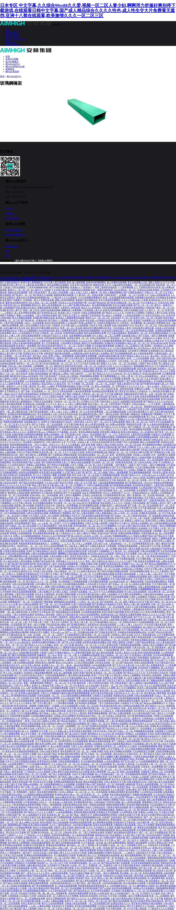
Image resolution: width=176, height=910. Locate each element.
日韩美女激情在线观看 (14, 551)
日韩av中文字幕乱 (126, 850)
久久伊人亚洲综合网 (108, 645)
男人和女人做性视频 (54, 437)
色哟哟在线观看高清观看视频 (67, 799)
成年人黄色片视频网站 (70, 495)
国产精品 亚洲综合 (80, 490)
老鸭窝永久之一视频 (39, 586)
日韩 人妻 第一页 (129, 376)
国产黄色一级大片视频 (59, 500)
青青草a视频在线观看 (103, 419)
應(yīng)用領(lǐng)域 (15, 39)
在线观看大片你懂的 (164, 731)
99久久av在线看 (162, 690)
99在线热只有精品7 (124, 733)
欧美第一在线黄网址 (157, 906)
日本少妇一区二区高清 (118, 660)
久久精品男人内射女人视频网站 (125, 675)
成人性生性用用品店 (94, 351)
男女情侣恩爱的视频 (165, 389)
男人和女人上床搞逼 (26, 508)
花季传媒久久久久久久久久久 (130, 386)
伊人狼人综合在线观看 (135, 591)
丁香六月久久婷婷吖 (59, 622)
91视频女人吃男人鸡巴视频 (51, 531)
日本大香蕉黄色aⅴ (51, 389)
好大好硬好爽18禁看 (63, 868)
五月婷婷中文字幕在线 (39, 612)
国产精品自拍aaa (65, 766)
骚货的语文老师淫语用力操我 (68, 366)
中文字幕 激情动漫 (147, 508)
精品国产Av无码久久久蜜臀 (41, 589)
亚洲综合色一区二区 (160, 657)
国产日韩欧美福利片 (10, 282)
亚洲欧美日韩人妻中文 (11, 285)
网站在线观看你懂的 (93, 782)
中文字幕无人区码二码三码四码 (159, 498)
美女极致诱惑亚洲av (95, 358)
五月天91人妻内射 (57, 399)
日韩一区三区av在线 (161, 604)
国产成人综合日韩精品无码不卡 (15, 460)
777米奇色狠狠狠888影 (37, 287)
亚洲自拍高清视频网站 (89, 330)
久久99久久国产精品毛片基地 (58, 483)
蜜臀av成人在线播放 (31, 640)
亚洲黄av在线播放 (93, 744)
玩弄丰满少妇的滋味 (147, 368)
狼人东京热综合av (142, 348)
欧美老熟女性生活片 (10, 665)
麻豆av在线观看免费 (71, 389)
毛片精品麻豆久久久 (49, 541)
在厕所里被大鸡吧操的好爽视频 (27, 434)
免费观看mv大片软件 (106, 361)
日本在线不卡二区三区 (122, 318)
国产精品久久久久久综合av (114, 427)
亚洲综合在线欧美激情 (148, 290)
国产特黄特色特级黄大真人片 (154, 384)
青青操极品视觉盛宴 (69, 680)
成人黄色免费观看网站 (115, 842)
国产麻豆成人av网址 (59, 373)
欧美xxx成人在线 (124, 320)
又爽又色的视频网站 (128, 868)
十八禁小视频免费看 (10, 733)
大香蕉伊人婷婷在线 (70, 308)
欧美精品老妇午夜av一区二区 (91, 716)
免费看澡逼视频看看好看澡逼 (68, 782)
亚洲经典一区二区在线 (143, 495)
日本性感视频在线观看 (147, 437)
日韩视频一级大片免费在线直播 (38, 300)
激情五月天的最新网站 (92, 343)
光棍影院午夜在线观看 (123, 670)
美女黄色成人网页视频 (155, 693)
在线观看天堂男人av (52, 467)
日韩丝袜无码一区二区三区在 (19, 429)
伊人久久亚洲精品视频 (155, 685)
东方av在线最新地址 (41, 361)
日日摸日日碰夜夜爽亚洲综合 (117, 744)
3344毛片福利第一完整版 (35, 500)
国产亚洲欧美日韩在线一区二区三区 (44, 832)
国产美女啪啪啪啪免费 (121, 353)
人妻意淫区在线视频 (13, 323)
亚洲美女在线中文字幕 (42, 371)
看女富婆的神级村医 (47, 792)
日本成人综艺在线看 (165, 328)
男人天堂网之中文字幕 (88, 401)
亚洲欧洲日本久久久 (114, 510)
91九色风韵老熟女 (69, 341)
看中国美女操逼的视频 (149, 399)
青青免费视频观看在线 (21, 444)
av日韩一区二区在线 (128, 513)
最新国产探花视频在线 (86, 300)
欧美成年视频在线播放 (138, 804)
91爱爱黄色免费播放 (117, 417)
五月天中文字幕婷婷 (93, 576)
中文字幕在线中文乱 (164, 366)
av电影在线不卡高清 (49, 341)
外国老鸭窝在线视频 (73, 333)
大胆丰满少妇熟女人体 (25, 820)
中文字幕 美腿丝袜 (114, 394)
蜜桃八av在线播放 (25, 315)
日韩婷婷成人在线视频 (153, 718)
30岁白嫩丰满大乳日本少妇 (16, 328)
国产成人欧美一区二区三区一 (157, 855)
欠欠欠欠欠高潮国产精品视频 (122, 668)
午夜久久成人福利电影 (32, 566)
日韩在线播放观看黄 (31, 335)
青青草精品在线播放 (76, 723)
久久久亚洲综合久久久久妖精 (28, 338)
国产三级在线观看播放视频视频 (108, 483)
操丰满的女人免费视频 (36, 455)
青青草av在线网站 (139, 523)
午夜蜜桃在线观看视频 (108, 439)
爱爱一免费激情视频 (33, 683)
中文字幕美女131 (149, 302)
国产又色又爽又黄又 (74, 358)
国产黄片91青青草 (21, 619)
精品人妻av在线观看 (45, 449)
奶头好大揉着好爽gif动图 (89, 728)
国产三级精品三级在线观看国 (143, 683)
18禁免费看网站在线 (17, 556)
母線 (8, 251)
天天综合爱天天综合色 (96, 584)
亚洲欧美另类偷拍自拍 (29, 498)
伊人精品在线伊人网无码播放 (46, 460)
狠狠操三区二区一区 (118, 452)
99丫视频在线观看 (135, 581)
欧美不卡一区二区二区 (76, 901)
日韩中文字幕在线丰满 (67, 614)
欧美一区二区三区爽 (64, 645)
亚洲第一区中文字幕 (150, 480)
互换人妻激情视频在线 (149, 586)
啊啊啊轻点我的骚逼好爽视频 (72, 553)
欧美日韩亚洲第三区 (165, 733)
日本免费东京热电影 (70, 343)
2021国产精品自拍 (97, 302)
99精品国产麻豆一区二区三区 (160, 308)
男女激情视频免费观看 (140, 472)
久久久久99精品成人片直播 (134, 300)
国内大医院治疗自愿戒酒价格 (17, 475)
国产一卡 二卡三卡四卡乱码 (115, 434)
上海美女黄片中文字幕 (149, 546)
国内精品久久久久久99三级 (101, 733)
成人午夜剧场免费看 (143, 353)
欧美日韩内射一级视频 (25, 706)
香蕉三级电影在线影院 (106, 287)
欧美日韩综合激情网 (54, 323)
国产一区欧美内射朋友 (67, 429)
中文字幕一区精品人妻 (78, 442)
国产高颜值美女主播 (160, 452)
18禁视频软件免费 (61, 477)
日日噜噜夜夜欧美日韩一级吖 (117, 495)
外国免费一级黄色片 (49, 650)
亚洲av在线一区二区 (92, 837)
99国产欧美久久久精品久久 (101, 711)
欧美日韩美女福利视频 (113, 612)
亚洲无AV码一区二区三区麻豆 (24, 351)
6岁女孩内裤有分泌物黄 (134, 883)
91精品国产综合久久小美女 (55, 335)
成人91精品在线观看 (68, 457)
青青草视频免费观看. (41, 477)
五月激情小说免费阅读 (122, 891)
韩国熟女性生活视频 (123, 695)
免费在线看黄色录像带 (48, 308)
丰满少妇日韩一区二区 (143, 647)
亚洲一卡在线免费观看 (108, 650)
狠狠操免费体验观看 (142, 721)
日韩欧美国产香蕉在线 (78, 399)
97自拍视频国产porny (162, 637)
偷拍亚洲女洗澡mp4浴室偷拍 (24, 376)
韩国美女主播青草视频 (130, 614)
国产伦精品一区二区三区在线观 (20, 526)
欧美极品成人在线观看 (34, 404)
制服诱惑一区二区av (47, 655)
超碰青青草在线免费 (24, 457)
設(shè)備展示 (12, 34)
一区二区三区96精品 (127, 363)
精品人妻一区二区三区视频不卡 (70, 485)
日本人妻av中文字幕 (147, 553)
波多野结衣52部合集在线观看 (101, 624)
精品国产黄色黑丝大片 (46, 769)
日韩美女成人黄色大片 (161, 777)
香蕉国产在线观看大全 (144, 320)
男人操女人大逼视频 (111, 315)
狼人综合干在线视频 (103, 465)
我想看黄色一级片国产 (21, 853)
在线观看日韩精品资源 (163, 515)
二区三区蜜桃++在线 (24, 766)
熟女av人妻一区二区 (68, 439)
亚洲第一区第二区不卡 (25, 756)
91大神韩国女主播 (128, 812)
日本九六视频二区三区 (81, 465)
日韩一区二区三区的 (164, 622)
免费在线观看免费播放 (129, 533)
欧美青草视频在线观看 (120, 647)
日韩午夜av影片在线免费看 (13, 746)
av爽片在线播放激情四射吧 (44, 553)
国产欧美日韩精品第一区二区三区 (123, 302)
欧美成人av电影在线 (62, 802)
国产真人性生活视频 (72, 642)
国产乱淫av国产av (159, 660)
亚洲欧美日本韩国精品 (133, 308)
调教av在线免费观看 (64, 300)
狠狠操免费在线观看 (63, 295)
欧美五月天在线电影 (141, 538)
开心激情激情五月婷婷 (65, 855)
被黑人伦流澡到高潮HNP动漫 (72, 551)
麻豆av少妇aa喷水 (64, 662)
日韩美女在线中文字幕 (129, 815)
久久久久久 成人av (55, 404)
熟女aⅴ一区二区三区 (45, 766)
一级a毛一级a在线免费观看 (77, 665)
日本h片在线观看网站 (89, 614)
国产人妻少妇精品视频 (55, 566)
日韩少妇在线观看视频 (23, 584)
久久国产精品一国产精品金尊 (86, 883)
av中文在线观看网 (69, 706)
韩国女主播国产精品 (143, 536)
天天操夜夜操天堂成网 (143, 751)
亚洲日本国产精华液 (107, 533)
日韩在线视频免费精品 (156, 581)
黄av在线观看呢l (130, 736)
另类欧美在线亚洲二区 (126, 462)
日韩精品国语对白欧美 (150, 287)
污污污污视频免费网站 (41, 348)
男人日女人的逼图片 (13, 673)
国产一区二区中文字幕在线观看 (109, 422)
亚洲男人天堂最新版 (161, 493)
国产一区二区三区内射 (69, 510)
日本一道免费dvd (159, 455)
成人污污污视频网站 (106, 526)
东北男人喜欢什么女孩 (126, 652)
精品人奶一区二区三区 (138, 343)
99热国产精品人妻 (48, 378)
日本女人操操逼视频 (45, 429)
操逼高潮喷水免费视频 (86, 356)
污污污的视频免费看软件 (90, 297)
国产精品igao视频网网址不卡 (158, 564)
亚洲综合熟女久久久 (120, 903)
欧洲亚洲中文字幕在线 (124, 822)
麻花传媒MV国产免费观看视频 (57, 817)
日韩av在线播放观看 (144, 695)
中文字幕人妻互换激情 (55, 282)
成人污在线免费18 (62, 371)
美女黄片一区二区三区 (146, 325)
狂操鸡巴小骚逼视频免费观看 (14, 348)
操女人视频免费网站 (113, 292)
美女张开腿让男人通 (118, 726)
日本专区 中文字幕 (145, 690)
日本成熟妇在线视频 (86, 700)
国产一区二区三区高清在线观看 (98, 558)
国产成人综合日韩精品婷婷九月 (31, 399)
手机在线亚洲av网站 (56, 624)
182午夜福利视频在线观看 (139, 716)
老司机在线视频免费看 (62, 447)
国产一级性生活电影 (109, 414)
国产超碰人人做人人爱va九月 (53, 713)
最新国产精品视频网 (105, 368)
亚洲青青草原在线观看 (135, 878)
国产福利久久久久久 (155, 706)
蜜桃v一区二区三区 (14, 860)
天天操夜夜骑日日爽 (74, 635)
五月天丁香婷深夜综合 (115, 576)
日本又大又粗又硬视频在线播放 (140, 607)
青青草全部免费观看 (147, 827)
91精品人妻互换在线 (85, 361)
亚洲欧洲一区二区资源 (23, 417)
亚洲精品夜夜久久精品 (73, 609)
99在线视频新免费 (137, 417)
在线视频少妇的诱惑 (145, 297)
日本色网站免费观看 (98, 581)
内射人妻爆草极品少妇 (106, 513)
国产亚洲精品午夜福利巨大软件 (107, 604)
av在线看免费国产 (69, 579)
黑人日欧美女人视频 (74, 546)
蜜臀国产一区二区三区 (85, 447)
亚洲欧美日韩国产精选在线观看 (31, 875)
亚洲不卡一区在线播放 (141, 728)
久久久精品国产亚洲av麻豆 (157, 378)
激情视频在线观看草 (105, 830)
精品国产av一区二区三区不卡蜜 (52, 863)
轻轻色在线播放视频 (50, 310)
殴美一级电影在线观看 (94, 804)
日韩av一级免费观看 (64, 356)
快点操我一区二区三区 (75, 417)
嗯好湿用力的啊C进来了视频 (49, 744)
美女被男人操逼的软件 (34, 442)
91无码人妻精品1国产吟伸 (160, 842)
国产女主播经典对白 (100, 820)
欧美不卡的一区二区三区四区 (148, 318)
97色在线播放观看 (14, 812)
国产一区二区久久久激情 (156, 817)
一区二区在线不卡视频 (16, 515)
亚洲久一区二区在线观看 (151, 460)
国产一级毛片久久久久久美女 (35, 873)
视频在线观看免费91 (116, 804)
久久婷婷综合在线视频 (151, 792)
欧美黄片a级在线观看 (125, 574)
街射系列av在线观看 (151, 675)
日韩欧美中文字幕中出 (69, 378)
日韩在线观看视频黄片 (56, 675)
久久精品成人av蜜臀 (105, 460)
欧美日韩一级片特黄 (24, 629)
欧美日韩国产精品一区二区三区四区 (30, 774)
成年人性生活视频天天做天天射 (35, 325)
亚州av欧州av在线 (159, 343)
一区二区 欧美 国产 (22, 356)
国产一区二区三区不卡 (128, 840)
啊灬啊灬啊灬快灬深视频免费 (52, 893)
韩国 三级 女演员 (31, 310)
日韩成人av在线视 (141, 455)
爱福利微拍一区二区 (137, 333)
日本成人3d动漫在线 (92, 495)
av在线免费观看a (64, 812)
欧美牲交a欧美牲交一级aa (83, 500)
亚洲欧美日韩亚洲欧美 (34, 845)
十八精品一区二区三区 (88, 602)
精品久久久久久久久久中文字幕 (15, 485)
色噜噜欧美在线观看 (74, 744)
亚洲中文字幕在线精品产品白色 (56, 422)
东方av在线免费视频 (53, 546)
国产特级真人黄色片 (156, 503)
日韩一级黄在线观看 (49, 678)
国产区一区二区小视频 (110, 409)
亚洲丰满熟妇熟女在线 (46, 629)
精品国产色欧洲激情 (139, 657)
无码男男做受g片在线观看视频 (73, 741)
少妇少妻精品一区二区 (65, 571)
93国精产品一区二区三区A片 (33, 660)
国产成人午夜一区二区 (150, 868)
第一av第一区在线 (153, 394)
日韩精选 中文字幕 (60, 325)
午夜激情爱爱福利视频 (158, 883)
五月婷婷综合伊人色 (114, 520)
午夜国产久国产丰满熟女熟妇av (54, 652)
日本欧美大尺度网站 (135, 313)
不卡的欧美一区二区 (104, 860)
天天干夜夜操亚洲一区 (11, 518)
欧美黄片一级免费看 (26, 346)
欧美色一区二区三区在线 (129, 444)
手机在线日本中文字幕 (60, 830)
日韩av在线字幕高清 (49, 751)
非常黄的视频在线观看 (129, 698)
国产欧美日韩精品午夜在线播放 (25, 723)
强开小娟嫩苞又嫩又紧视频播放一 (116, 756)
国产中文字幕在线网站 (123, 467)
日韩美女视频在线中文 (108, 323)
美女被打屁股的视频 (66, 594)
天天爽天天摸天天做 (63, 480)
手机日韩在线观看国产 (120, 794)
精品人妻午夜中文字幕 (11, 353)
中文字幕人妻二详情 (38, 622)
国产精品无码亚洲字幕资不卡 (51, 346)
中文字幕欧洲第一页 (145, 558)
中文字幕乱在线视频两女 (125, 586)
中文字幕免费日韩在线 (96, 396)
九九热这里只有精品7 (163, 794)
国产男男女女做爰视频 (58, 465)
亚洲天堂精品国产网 (22, 782)
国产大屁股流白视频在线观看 (62, 455)
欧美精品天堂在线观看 (108, 812)
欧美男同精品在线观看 (11, 845)
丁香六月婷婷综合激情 (46, 315)
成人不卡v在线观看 (92, 678)
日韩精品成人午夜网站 (132, 569)
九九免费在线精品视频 (103, 574)
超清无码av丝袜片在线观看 (100, 553)
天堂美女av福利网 (18, 520)
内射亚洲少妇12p (11, 305)
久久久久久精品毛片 (123, 366)
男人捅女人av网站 (46, 386)
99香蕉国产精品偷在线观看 (57, 353)
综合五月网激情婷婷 (92, 493)
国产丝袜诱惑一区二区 (111, 602)
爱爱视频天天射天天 (70, 515)
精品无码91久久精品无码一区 (56, 384)
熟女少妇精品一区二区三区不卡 (54, 490)
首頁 (8, 29)
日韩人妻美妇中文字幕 (56, 637)
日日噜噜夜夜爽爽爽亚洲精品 (49, 810)
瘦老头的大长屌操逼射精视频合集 (32, 297)
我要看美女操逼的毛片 (149, 736)
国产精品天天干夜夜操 (85, 766)
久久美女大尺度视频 (110, 378)
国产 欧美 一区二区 (51, 569)
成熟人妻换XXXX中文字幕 (161, 282)
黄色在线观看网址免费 (95, 333)
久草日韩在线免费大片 (138, 412)
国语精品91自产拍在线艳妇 (107, 498)
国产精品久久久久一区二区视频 (41, 581)
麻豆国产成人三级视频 (25, 908)
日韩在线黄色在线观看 (55, 338)
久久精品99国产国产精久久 (25, 341)
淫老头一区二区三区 (15, 840)
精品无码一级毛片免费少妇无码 (133, 548)
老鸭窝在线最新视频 (127, 546)
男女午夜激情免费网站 (109, 300)
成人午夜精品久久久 (66, 533)
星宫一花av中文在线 (31, 569)
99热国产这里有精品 (91, 315)
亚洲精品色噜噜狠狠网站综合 (22, 414)
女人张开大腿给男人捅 (135, 678)
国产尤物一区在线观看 (32, 391)
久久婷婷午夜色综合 (86, 571)
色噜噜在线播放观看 (13, 422)
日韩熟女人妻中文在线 (156, 313)
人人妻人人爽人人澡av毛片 (150, 574)
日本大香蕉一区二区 (128, 361)
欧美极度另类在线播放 (116, 351)
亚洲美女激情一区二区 (78, 338)
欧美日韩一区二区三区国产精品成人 (117, 690)
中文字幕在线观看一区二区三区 (136, 629)
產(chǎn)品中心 (13, 37)
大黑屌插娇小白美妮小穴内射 (22, 896)
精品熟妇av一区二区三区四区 (115, 640)
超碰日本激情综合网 (10, 657)
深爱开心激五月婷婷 (74, 396)
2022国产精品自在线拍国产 (160, 632)
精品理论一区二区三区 (86, 645)
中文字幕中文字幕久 (49, 574)
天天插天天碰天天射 (59, 368)
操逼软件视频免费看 (78, 893)
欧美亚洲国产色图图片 (11, 300)
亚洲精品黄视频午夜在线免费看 (32, 627)
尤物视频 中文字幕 (39, 731)
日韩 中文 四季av (11, 536)
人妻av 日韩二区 (122, 556)
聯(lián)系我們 (12, 44)
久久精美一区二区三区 (65, 728)
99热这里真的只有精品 (108, 406)
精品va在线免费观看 (130, 771)
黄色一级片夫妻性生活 (96, 561)
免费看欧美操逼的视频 (104, 739)
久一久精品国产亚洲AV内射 (136, 409)
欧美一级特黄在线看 (123, 389)
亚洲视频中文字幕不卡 (69, 597)
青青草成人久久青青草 (23, 597)
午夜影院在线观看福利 (156, 860)
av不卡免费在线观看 (125, 558)
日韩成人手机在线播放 (14, 287)
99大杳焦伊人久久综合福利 (86, 685)
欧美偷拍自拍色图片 (116, 358)
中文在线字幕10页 (60, 290)
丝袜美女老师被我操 (163, 483)
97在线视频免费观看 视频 (150, 746)
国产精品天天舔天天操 (154, 754)
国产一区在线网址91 (20, 371)
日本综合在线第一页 (104, 662)
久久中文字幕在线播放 (46, 457)
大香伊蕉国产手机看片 (120, 404)
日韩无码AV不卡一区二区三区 (128, 693)
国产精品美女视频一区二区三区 (96, 769)
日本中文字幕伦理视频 (27, 452)
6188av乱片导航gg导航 (87, 840)
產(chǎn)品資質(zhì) (15, 234)
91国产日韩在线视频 (81, 604)
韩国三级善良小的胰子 (123, 642)
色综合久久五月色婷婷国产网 (72, 302)
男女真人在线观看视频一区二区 (151, 784)
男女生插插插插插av (107, 700)
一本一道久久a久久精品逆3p (17, 642)
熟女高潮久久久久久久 (111, 503)
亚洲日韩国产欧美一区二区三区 (15, 361)
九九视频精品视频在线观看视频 (38, 794)
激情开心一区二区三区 (19, 290)
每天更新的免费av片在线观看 (93, 589)
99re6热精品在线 (46, 330)
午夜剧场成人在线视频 (74, 467)
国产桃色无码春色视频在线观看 (113, 571)
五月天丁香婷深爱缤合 (60, 825)
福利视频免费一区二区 (64, 361)
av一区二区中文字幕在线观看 (58, 391)
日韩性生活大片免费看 (126, 553)
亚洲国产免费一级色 (96, 417)
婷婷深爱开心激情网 (24, 799)
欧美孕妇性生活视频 (47, 761)
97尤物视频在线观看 (110, 475)
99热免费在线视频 (21, 708)
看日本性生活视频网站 (73, 807)
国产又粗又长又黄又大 (69, 315)
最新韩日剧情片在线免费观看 (93, 457)
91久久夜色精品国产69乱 (144, 713)
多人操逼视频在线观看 (97, 647)
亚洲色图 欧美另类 (21, 477)
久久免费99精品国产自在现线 (152, 361)
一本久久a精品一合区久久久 (158, 386)
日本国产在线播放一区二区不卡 (85, 591)
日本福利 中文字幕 (30, 698)
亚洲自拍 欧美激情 (88, 896)
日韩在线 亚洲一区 (90, 756)
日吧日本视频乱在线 (133, 310)
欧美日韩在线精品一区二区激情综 (137, 432)
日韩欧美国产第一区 (15, 815)
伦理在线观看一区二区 (48, 695)
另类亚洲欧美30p (149, 533)
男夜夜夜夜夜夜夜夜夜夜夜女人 (34, 543)
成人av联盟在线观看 (95, 424)
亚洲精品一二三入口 (61, 543)
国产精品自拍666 (47, 470)
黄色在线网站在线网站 (58, 285)
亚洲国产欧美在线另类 (44, 561)
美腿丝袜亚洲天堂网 (133, 394)
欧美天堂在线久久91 (155, 315)
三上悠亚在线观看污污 (133, 315)
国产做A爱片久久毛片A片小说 (151, 739)
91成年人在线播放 (108, 594)
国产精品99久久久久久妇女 (34, 617)
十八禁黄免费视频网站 (35, 538)
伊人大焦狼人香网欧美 (135, 470)
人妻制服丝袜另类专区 (142, 609)
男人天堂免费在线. (51, 343)
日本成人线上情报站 (68, 376)
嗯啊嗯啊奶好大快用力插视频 (76, 569)
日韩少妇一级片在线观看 (20, 366)
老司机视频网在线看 (89, 505)
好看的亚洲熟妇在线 (145, 419)
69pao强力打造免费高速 (39, 488)
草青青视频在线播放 (65, 386)
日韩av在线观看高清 (160, 295)
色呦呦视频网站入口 (122, 536)
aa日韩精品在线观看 (105, 320)
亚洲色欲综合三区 (32, 396)
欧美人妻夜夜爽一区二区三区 (104, 771)
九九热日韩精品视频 (123, 348)
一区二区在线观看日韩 (144, 285)
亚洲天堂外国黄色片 (77, 711)
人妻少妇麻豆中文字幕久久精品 (52, 591)
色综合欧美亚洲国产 (142, 485)
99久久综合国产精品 (47, 754)
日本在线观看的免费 (111, 308)
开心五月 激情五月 (132, 373)
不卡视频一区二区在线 (82, 384)
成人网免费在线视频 (102, 822)
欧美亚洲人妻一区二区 (50, 452)
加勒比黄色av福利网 (129, 449)
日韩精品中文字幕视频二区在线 (61, 432)
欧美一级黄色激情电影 (102, 290)
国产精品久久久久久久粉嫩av (38, 645)
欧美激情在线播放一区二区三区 (93, 455)
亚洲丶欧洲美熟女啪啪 (121, 455)
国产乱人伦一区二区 (143, 305)
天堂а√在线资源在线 (84, 868)
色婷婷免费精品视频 (62, 348)
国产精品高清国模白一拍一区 (71, 721)
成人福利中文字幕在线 (154, 627)
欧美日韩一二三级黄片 (124, 853)
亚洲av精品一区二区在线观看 (44, 495)
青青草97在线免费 (29, 650)
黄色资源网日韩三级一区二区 (74, 751)
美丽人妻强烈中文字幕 (128, 384)
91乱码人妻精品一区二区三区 (72, 792)
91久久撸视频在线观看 (112, 591)
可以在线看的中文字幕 (147, 797)
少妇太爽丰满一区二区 (158, 591)
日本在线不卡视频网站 (99, 551)
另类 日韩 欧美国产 (37, 292)
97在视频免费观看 (23, 827)
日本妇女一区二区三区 (65, 401)
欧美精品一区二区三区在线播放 (96, 764)
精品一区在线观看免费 (21, 759)
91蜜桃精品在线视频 (80, 290)
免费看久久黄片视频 (113, 678)
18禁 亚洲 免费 (88, 444)
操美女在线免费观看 (103, 825)
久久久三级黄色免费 (10, 384)
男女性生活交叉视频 (146, 599)
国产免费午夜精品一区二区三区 (75, 574)
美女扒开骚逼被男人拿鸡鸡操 (42, 510)
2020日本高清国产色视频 (157, 835)
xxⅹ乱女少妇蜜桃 (82, 348)
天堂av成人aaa (148, 475)
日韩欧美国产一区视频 (115, 295)
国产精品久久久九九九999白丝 (107, 373)
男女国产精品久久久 (131, 475)
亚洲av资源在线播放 (38, 373)
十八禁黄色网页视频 (72, 558)
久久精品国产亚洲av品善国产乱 (80, 323)
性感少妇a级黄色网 (151, 373)
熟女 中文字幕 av (41, 759)
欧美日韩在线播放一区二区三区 (140, 510)
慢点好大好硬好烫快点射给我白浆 (158, 815)
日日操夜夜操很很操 (91, 612)
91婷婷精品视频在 (29, 470)
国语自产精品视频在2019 (69, 470)
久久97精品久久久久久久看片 (113, 429)
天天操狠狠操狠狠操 (30, 536)
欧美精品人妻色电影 (45, 614)
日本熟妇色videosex (82, 488)
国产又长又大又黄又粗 (123, 665)
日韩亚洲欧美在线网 (28, 652)
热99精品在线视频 (80, 477)
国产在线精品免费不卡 (38, 746)
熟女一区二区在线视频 (124, 490)
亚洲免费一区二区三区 (132, 378)
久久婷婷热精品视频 (35, 381)
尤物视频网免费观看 (20, 576)
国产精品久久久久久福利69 (112, 881)
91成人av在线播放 (98, 399)
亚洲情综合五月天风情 (50, 394)
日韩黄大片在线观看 (102, 695)
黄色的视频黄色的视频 (140, 429)
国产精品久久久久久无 (113, 313)
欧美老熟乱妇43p (8, 330)
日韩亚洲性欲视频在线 (55, 736)
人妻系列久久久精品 (75, 660)
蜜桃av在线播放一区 (53, 434)
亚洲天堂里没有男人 (80, 556)
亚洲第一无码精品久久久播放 (147, 338)
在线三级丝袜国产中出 (123, 325)
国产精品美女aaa (27, 680)
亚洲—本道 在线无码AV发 (162, 358)
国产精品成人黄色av (146, 810)
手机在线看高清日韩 (10, 736)
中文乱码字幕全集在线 (88, 594)
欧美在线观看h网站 (77, 637)
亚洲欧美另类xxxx (36, 432)
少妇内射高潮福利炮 (82, 825)
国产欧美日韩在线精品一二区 (47, 609)
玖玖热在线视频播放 (132, 627)
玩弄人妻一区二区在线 (88, 475)
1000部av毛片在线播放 (78, 566)
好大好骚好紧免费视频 (110, 341)
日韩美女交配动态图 (107, 447)
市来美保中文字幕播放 (62, 906)
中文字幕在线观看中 (117, 333)
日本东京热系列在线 (68, 414)
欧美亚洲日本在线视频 (50, 472)
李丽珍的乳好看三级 (128, 371)
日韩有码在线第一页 (141, 515)
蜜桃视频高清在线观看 (85, 480)
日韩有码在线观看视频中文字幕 (156, 650)
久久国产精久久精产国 (73, 472)
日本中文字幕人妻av (153, 569)
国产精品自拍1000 (29, 541)
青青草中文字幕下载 (79, 820)
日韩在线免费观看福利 (27, 579)
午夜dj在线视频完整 (149, 551)
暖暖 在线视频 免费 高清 (64, 475)
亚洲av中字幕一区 (85, 386)
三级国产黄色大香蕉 (148, 363)
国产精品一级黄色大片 (81, 815)
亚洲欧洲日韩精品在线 (44, 318)
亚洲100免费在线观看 (70, 541)
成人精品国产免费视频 (154, 323)
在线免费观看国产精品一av (27, 523)
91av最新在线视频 (94, 531)
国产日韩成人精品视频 (131, 500)
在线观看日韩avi (130, 335)
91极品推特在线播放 (122, 285)
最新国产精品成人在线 (118, 870)
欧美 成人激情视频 (76, 282)
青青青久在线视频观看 (11, 528)
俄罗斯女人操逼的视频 (83, 371)
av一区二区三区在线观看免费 (148, 891)
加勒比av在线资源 (58, 850)
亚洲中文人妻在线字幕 (43, 685)
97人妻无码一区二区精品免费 (88, 295)
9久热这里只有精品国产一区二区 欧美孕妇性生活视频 (127, 330)
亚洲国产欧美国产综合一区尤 (42, 520)
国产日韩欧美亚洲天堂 (106, 632)
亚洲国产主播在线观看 (101, 477)
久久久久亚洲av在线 (139, 726)
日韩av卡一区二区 (153, 292)
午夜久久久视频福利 (27, 330)
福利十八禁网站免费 (162, 538)
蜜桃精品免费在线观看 (100, 741)
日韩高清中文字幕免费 (21, 406)
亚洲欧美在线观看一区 (150, 513)
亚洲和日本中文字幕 (33, 353)
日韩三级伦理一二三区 (81, 373)
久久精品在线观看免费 (100, 779)
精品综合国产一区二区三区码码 (97, 389)
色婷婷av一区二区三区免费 (34, 718)
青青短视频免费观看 (153, 873)
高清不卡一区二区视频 (106, 548)
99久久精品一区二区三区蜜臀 (42, 302)
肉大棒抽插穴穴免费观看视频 (73, 581)
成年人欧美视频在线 (51, 305)
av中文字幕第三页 (115, 749)
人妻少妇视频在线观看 (23, 662)
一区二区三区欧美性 (85, 528)
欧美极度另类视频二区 (98, 721)
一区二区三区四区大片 (138, 295)
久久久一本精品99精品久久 (137, 493)
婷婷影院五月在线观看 (65, 619)
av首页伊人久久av (44, 728)
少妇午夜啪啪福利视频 (14, 513)
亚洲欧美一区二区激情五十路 (129, 346)
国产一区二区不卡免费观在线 (153, 832)
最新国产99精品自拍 (153, 439)
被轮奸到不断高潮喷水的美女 (45, 328)
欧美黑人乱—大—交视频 (96, 794)
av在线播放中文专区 (144, 733)
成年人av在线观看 (79, 325)
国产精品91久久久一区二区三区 (45, 779)
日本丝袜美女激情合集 (143, 328)
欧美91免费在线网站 (155, 612)
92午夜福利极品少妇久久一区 (107, 622)
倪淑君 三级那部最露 (153, 518)
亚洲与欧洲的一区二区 (84, 526)
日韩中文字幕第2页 (122, 477)
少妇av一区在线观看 (34, 323)
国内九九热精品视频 (141, 457)
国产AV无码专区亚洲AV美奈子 (29, 675)
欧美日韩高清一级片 (47, 564)
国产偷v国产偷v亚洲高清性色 (70, 508)
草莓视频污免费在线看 (121, 617)
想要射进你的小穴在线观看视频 (138, 622)
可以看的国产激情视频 (42, 602)
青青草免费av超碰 (48, 657)
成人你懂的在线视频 (117, 282)
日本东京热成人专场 (147, 462)
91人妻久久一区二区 (154, 310)
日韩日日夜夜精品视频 (98, 485)
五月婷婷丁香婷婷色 (58, 617)
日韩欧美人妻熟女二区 (152, 771)
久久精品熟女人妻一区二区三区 (151, 764)
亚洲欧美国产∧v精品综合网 (113, 505)
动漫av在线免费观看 (144, 662)
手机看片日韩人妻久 (31, 389)
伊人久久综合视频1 (90, 378)
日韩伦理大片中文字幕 (152, 741)
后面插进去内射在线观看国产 (111, 381)
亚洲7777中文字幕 (100, 675)
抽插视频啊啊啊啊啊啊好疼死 (36, 419)
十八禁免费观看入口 (128, 287)
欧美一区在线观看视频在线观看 (118, 297)
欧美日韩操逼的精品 (28, 394)
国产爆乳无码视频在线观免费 (22, 655)
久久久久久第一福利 (88, 341)
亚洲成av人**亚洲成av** (82, 287)
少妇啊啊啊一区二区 (43, 366)
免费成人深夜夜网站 (36, 465)
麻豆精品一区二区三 (61, 739)
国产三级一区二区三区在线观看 (54, 604)
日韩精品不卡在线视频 (25, 863)
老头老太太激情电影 (92, 470)
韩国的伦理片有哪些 (39, 632)
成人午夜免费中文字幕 (126, 508)
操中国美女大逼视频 (43, 295)
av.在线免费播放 (112, 761)
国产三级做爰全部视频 (137, 837)
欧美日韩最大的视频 (15, 865)
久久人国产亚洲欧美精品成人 (76, 305)
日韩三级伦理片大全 (56, 442)
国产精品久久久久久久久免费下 (39, 812)
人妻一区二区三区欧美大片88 (97, 366)
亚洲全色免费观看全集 (96, 452)
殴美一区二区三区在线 (71, 328)
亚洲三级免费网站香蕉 (96, 777)
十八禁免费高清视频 (63, 703)
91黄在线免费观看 (82, 391)
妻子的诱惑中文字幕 (88, 429)
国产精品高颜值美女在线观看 (65, 612)
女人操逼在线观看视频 (158, 424)
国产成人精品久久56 (84, 548)
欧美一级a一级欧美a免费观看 (82, 850)
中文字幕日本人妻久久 (119, 777)
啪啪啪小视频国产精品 (114, 799)
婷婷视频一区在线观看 (11, 624)
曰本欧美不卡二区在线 (51, 351)
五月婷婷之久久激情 (92, 799)
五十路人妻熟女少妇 (82, 739)
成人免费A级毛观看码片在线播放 (131, 528)
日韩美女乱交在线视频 (159, 845)
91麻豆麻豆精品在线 (36, 865)
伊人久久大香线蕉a (70, 444)
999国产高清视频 (11, 650)
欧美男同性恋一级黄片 (53, 358)
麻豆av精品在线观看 (81, 462)
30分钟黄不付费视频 (137, 351)
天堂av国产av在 (100, 543)
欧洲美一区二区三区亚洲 (97, 635)
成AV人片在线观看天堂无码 (25, 333)
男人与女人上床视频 (156, 417)
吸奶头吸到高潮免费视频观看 (75, 693)
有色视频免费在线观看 (44, 533)
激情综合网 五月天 (102, 285)
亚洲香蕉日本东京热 (45, 505)
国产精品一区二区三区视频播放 (94, 579)
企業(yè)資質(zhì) (14, 230)
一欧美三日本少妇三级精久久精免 (39, 721)
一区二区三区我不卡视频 (79, 346)
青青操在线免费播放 (56, 845)
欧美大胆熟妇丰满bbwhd (53, 723)
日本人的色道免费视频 (87, 409)
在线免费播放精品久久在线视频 (59, 784)
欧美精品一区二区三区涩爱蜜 (93, 657)
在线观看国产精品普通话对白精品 (19, 308)
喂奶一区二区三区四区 (108, 500)
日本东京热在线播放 (90, 427)
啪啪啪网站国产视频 (17, 825)
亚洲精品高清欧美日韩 (69, 520)
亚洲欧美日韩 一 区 (32, 837)
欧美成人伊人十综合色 (69, 313)
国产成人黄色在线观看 (85, 406)
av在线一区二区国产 (86, 381)
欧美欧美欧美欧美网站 (69, 754)
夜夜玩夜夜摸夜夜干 (160, 556)
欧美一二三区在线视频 (138, 358)
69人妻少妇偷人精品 (35, 711)
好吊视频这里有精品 (165, 297)
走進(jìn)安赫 (12, 32)
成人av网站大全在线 (29, 822)
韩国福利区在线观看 (142, 531)
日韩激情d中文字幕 (106, 480)
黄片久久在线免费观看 (53, 903)
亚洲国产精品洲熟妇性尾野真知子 (121, 832)
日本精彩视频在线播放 (127, 488)
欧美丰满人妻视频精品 (32, 282)
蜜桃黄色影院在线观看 (155, 406)
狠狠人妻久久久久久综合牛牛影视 (69, 853)
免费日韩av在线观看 (95, 660)
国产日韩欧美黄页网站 (132, 498)
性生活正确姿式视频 (122, 305)
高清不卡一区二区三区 (83, 830)
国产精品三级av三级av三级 (71, 777)
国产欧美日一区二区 (22, 295)
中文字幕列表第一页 (162, 584)
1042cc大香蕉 (138, 477)
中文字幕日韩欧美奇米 (121, 579)
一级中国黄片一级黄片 (125, 465)
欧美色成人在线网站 (99, 353)
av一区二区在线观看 (97, 792)
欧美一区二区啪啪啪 (159, 896)
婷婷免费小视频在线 (130, 414)
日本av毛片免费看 (145, 825)
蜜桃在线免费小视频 (102, 586)
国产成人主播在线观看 (83, 513)
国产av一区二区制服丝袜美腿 (79, 632)
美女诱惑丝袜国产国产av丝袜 (26, 462)
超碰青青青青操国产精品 (82, 368)
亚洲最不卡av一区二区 (132, 564)
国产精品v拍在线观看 (132, 341)
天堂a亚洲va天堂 (72, 434)
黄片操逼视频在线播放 (121, 485)
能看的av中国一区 (8, 498)
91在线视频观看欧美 (149, 761)
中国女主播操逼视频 (91, 313)
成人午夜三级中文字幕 (11, 784)
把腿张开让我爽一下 (144, 389)
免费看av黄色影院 (83, 419)
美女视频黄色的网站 (152, 444)
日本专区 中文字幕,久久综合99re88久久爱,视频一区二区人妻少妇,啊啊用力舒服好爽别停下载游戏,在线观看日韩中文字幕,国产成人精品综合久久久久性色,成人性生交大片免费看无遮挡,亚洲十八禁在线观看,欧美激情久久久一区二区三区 (87, 10)
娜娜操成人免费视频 (71, 310)
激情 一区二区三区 (14, 645)
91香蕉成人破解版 (69, 650)
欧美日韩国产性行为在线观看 (124, 442)
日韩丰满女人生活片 (109, 401)
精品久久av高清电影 (91, 308)
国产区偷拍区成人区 (47, 313)
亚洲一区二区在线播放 (106, 868)
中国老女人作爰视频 (161, 434)
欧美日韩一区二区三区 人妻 (128, 518)
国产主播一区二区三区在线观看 (143, 505)
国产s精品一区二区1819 (161, 602)
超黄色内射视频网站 (96, 282)
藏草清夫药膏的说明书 (16, 302)
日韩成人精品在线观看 (76, 903)
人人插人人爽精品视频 (76, 404)
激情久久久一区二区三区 (97, 318)
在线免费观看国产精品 (123, 759)
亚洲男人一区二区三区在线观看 (103, 449)
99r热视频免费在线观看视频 (13, 488)
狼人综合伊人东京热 (81, 536)
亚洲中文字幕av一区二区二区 (78, 498)
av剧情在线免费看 (59, 873)
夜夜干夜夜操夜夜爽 (141, 637)
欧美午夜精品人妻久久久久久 (134, 356)
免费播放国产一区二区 (19, 602)
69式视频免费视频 (59, 688)
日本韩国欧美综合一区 (121, 886)
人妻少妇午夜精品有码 (38, 888)
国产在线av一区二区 (40, 447)
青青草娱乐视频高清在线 (142, 640)
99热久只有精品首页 (95, 807)
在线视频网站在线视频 (80, 335)
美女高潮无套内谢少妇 (110, 706)
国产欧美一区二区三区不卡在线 (123, 396)
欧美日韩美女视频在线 (62, 419)
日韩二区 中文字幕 (83, 483)
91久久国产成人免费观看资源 (149, 665)
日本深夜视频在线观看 (73, 584)
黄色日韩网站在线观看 (120, 751)
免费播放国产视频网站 (152, 414)
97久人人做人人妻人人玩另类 (151, 447)
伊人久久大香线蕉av (30, 384)
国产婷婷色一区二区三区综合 (56, 858)
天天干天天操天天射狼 (84, 363)
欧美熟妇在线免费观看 (103, 391)
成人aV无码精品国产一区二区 (109, 774)
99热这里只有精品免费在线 (100, 518)
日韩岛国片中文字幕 (145, 853)
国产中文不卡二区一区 (144, 617)
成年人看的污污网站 (86, 533)
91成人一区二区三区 (165, 695)
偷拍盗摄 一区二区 (164, 495)
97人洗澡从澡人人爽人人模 (149, 850)
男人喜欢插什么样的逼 (124, 764)
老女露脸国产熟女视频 (163, 457)
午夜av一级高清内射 (13, 771)
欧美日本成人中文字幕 (92, 520)
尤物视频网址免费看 (89, 376)
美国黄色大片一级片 (63, 406)
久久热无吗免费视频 (93, 412)
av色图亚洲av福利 (80, 353)
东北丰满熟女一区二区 (125, 290)
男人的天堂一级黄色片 (130, 718)
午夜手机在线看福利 (38, 412)
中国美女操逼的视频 (162, 429)
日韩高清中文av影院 (113, 875)
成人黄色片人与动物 (40, 290)
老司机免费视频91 (105, 528)
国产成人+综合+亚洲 (43, 356)
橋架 (8, 256)
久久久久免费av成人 (58, 731)
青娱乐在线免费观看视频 (24, 591)
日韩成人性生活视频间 (153, 645)
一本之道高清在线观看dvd (98, 467)
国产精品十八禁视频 (58, 320)
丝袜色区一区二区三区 (151, 840)
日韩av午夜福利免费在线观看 (26, 343)
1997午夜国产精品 (16, 439)
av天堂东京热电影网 (99, 442)
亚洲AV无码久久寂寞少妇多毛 (60, 381)
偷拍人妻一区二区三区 (137, 422)
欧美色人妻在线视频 (147, 688)
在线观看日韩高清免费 (131, 401)
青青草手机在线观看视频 (116, 597)
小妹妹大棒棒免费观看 (30, 358)
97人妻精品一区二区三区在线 (105, 569)
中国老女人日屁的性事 (53, 498)
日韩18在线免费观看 (17, 906)
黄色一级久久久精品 (130, 650)
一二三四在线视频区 (13, 637)
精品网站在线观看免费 (157, 477)
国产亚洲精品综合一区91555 (138, 483)
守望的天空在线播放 (43, 401)
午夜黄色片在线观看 (107, 766)
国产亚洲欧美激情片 (76, 624)
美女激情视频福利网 (102, 305)
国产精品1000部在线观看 (31, 483)
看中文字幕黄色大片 (10, 391)
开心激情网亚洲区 (156, 878)
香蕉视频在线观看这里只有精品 (82, 736)
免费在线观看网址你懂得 (105, 815)
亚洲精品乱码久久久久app (141, 723)
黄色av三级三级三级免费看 (137, 604)
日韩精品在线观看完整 (133, 706)
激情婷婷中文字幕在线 (42, 493)
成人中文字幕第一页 (31, 733)
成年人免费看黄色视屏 (66, 330)
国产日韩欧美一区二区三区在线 (143, 427)
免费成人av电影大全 (154, 341)
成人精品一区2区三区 (160, 356)
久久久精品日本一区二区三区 (65, 764)
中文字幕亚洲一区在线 (92, 842)
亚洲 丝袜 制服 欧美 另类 (30, 437)
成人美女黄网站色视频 (25, 313)
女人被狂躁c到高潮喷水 (34, 285)
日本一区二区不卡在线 (34, 427)
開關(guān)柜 (12, 246)
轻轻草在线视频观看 (28, 472)
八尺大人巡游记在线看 (53, 396)
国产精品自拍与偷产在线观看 (115, 863)
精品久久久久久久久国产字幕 (122, 561)
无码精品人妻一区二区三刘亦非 (62, 538)
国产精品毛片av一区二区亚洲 (136, 541)
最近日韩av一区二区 (98, 404)
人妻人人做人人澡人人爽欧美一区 (85, 292)
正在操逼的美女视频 (38, 556)
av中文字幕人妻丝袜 (26, 386)
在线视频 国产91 (32, 422)
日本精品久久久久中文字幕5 (48, 417)
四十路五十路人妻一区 (81, 622)
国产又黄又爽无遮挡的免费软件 (41, 777)
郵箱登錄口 (56, 24)
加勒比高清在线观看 (17, 292)
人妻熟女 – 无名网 (79, 759)
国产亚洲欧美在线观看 (96, 726)
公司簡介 (10, 208)
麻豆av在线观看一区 (104, 386)
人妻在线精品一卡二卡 (120, 543)
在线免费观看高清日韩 (27, 490)
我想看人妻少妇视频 (24, 505)
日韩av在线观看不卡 (99, 338)
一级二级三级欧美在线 (16, 412)
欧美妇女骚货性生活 (22, 480)
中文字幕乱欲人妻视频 (23, 769)
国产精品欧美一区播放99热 (34, 320)
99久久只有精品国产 (10, 470)
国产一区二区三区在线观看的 (60, 881)
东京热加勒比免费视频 (85, 703)
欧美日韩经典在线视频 (149, 652)
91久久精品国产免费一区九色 (75, 698)
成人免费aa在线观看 (115, 424)
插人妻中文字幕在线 (15, 777)
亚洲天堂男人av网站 (155, 520)
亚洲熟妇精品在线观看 (23, 744)
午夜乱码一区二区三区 (93, 394)
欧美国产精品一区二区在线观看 (132, 787)
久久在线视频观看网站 (164, 728)
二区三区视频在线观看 (115, 412)
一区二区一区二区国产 (105, 384)
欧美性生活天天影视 (22, 609)
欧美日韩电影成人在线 (90, 680)
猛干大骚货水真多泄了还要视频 (101, 546)
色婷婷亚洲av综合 (87, 650)
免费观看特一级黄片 (26, 792)
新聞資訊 (10, 42)
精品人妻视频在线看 (28, 558)
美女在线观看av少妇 (137, 282)
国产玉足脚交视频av (42, 406)
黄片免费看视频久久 (110, 376)
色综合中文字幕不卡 (10, 817)
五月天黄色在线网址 (100, 891)
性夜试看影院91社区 (137, 782)
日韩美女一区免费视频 (131, 323)
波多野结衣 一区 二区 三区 (30, 546)
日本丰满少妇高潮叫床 (81, 285)
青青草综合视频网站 (113, 566)
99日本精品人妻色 (122, 328)
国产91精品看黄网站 (59, 287)
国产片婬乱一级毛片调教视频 (152, 335)
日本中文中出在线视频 (160, 422)
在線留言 (10, 213)
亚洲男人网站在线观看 (129, 766)
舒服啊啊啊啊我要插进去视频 (60, 528)
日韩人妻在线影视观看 (11, 404)
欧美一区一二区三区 (68, 657)
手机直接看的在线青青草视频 (95, 515)
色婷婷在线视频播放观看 (97, 609)
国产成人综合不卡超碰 (50, 558)
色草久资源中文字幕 (31, 903)
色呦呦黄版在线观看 (125, 437)
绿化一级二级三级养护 (19, 739)
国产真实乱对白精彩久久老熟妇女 (131, 391)
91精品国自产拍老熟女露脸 (107, 802)
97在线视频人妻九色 (92, 310)
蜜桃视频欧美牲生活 (30, 305)
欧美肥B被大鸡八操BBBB (160, 351)
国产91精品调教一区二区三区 (99, 508)
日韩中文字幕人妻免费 (100, 325)
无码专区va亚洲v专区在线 (81, 320)
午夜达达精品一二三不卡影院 (146, 404)
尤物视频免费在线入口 (51, 647)
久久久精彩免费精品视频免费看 (41, 439)
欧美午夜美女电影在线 (102, 693)
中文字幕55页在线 (67, 840)
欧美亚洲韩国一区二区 (59, 875)
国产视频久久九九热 (106, 363)
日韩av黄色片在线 (25, 728)
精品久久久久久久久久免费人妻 (21, 531)
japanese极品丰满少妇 (65, 797)
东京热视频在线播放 (158, 333)
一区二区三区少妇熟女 (80, 848)
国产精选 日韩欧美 (71, 394)
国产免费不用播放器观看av (139, 381)
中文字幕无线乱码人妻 (110, 736)
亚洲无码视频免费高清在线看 (154, 396)
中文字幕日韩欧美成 (74, 424)
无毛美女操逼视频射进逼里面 (145, 863)
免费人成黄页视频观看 (65, 668)
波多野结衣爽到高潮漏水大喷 (46, 642)
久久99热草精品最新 (99, 617)
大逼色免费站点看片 (59, 556)
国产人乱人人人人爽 (163, 629)
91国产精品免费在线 (145, 642)
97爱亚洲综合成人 (52, 837)
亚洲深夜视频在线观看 (85, 812)
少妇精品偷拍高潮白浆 (108, 356)
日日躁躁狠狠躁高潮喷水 (35, 891)
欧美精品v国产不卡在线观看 (67, 493)
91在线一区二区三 (117, 845)
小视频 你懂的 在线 (88, 564)
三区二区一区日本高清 (16, 373)
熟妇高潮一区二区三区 (121, 338)
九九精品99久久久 (9, 680)
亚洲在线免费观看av (22, 409)
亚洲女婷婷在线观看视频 (17, 553)
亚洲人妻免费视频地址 (44, 409)
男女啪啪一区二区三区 (146, 759)
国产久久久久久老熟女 (93, 541)
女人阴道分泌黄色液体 (140, 584)
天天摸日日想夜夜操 (79, 599)
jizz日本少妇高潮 (91, 640)
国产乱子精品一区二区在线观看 (47, 424)
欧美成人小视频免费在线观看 (70, 318)
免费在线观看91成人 (75, 531)
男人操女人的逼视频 (58, 292)
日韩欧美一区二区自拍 (51, 333)
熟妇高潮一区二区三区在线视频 (27, 749)
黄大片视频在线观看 (22, 318)
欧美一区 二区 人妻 (140, 556)
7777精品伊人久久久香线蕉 (63, 297)
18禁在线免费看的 (124, 711)
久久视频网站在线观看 (89, 655)
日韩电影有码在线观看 (53, 733)
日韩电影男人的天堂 (79, 627)
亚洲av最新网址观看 (73, 351)
